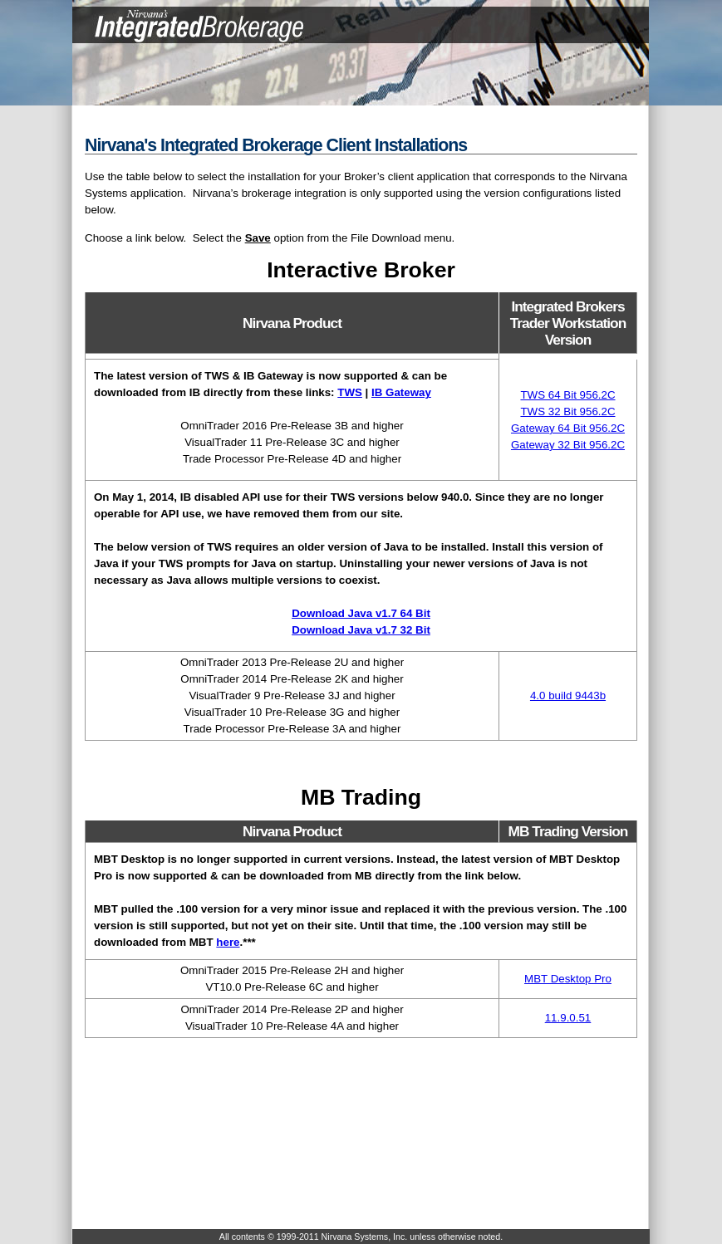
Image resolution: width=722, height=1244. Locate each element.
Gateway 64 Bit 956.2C (568, 428)
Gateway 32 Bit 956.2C (568, 444)
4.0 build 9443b (568, 695)
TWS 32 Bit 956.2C (567, 411)
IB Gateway (401, 392)
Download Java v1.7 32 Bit (361, 630)
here (227, 942)
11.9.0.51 (568, 1017)
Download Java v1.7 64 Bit (361, 613)
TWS (349, 392)
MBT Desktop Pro (567, 978)
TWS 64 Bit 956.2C (567, 395)
